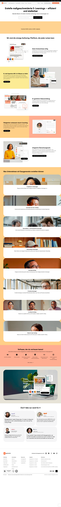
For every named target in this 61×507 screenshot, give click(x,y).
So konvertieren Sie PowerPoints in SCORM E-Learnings (49, 495)
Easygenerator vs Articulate (33, 487)
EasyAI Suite (5, 487)
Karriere (55, 0)
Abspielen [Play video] (26, 419)
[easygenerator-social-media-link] (50, 499)
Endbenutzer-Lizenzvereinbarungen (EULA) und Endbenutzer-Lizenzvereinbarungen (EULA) (20, 503)
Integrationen (5, 495)
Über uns (58, 0)
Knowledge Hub (23, 487)
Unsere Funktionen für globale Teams (39, 184)
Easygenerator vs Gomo (33, 493)
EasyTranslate (5, 489)
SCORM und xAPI (5, 493)
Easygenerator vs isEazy (33, 491)
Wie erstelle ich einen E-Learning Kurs (46, 491)
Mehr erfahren (6, 110)
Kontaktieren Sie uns (15, 495)
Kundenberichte (23, 489)
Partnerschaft (50, 0)
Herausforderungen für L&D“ (45, 493)
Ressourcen (23, 485)
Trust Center (14, 491)
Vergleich (31, 485)
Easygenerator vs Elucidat (33, 495)
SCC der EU (5, 503)
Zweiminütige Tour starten (37, 84)
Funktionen (5, 485)
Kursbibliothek (23, 491)
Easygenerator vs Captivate (33, 489)
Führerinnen (43, 485)
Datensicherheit (14, 489)
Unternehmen (14, 485)
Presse (13, 493)
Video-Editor (5, 491)
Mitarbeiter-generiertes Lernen (45, 487)
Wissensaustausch (44, 489)
